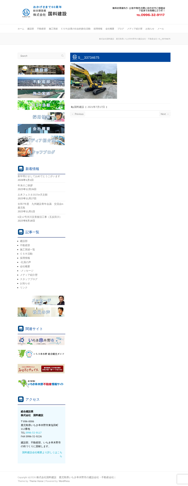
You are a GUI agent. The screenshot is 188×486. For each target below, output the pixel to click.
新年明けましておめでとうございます (39, 176)
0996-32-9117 (34, 432)
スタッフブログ (29, 279)
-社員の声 (25, 262)
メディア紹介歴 (134, 28)
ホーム (21, 28)
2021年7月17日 (96, 106)
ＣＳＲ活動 (26, 253)
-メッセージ (26, 270)
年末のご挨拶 (25, 185)
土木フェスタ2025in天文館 (33, 194)
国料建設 (79, 106)
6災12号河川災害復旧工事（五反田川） (40, 216)
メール (160, 28)
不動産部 (41, 28)
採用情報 (98, 28)
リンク (24, 287)
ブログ (120, 28)
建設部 (30, 28)
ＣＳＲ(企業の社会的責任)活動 (75, 28)
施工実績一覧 (27, 249)
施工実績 (53, 28)
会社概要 (109, 28)
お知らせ (149, 28)
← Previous (78, 113)
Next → (165, 113)
